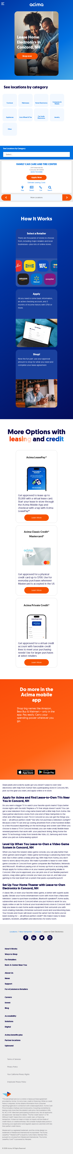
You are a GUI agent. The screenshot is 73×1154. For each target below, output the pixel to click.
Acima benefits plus (14, 1035)
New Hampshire (25, 932)
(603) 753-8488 (36, 172)
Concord (37, 932)
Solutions (9, 1021)
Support (8, 983)
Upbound (9, 1045)
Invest (7, 1002)
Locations (13, 932)
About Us (9, 973)
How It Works (11, 948)
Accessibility (10, 1016)
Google (48, 773)
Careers (8, 997)
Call (41, 188)
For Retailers (10, 959)
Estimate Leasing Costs (36, 182)
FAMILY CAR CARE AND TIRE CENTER (36, 164)
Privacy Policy (12, 1067)
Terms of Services (14, 1059)
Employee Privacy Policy (16, 1082)
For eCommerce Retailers (16, 989)
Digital (8, 1026)
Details (31, 188)
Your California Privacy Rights (18, 1074)
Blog (7, 1008)
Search (50, 188)
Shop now (27, 56)
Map (22, 188)
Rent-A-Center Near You (16, 965)
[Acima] (36, 6)
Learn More (36, 517)
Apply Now (36, 177)
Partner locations (12, 1040)
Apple (27, 773)
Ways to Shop (11, 954)
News (7, 978)
